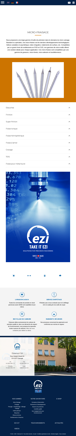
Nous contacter (62, 434)
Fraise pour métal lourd (38, 166)
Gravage (38, 152)
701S (38, 159)
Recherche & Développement (37, 404)
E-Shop (58, 399)
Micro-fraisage (17, 402)
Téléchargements (38, 423)
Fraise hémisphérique (38, 138)
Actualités (59, 423)
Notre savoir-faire (38, 399)
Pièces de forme (17, 415)
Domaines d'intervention (38, 402)
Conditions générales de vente (43, 434)
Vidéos (17, 428)
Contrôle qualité (38, 409)
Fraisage (17, 404)
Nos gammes (17, 399)
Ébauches (17, 413)
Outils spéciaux (17, 410)
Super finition (38, 124)
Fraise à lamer (38, 145)
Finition (38, 117)
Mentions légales (54, 434)
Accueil (34, 434)
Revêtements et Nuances (17, 417)
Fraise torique (38, 131)
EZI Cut (17, 423)
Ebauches (38, 110)
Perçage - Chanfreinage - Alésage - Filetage (17, 407)
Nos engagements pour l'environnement (38, 412)
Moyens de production (38, 406)
